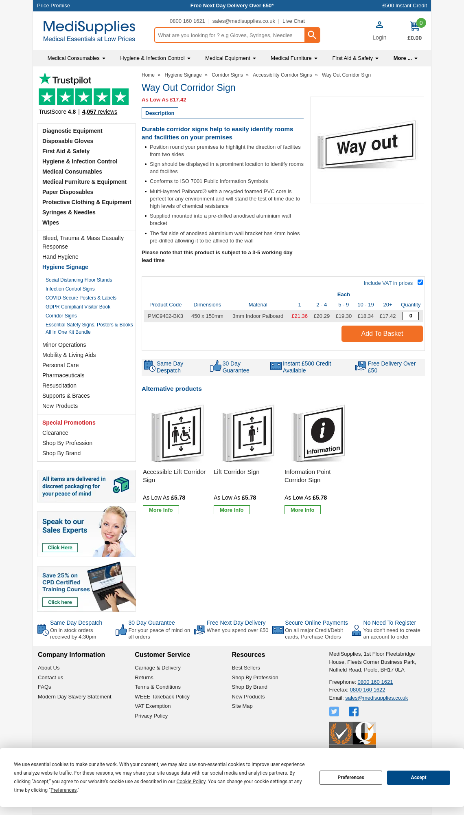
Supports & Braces (66, 395)
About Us (48, 668)
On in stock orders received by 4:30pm (73, 633)
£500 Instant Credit (404, 5)
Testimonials (86, 95)
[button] (379, 32)
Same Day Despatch (76, 622)
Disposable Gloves (67, 141)
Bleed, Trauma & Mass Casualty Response (83, 242)
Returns (144, 677)
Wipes (50, 222)
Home (148, 75)
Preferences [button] (63, 790)
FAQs (44, 687)
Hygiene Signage (65, 267)
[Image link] (86, 586)
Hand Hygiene (60, 256)
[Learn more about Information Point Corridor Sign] (303, 509)
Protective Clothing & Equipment (86, 202)
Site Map (242, 706)
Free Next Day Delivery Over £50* (232, 5)
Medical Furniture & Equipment (84, 181)
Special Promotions (69, 422)
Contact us (50, 677)
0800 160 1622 (367, 690)
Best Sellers (246, 668)
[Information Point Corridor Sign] (318, 459)
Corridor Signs (61, 316)
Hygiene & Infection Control (79, 161)
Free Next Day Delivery (236, 622)
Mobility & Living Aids (69, 355)
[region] (177, 434)
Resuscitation (59, 385)
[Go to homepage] (93, 31)
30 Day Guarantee (151, 622)
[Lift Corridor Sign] (247, 459)
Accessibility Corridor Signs (282, 75)
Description (160, 113)
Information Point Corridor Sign (307, 475)
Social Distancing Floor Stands (79, 280)
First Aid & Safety (66, 151)
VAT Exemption (153, 706)
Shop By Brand (61, 453)
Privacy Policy (151, 716)
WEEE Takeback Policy (162, 697)
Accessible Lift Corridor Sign (174, 475)
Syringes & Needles (69, 212)
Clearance (55, 433)
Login (379, 37)
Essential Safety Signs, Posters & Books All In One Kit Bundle (89, 328)
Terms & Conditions (158, 687)
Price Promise (53, 5)
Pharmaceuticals (63, 375)
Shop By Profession (67, 443)
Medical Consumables (72, 171)
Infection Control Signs (70, 289)
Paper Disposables (67, 192)
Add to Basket (382, 333)
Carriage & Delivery (158, 668)
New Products (60, 406)
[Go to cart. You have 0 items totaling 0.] (414, 31)
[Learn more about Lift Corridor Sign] (232, 509)
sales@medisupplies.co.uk (243, 21)
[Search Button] (311, 35)
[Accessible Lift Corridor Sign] (177, 459)
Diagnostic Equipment (72, 131)
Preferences (350, 777)
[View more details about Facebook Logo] (354, 711)
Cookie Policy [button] (191, 781)
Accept (419, 777)
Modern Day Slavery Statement (75, 697)
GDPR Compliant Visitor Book (78, 307)
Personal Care (60, 365)
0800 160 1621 (187, 21)
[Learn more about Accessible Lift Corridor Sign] (161, 509)
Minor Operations (64, 344)
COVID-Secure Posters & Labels (81, 298)
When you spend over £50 (238, 630)
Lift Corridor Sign (237, 471)
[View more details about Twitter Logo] (335, 711)
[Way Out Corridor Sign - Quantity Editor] (411, 316)
